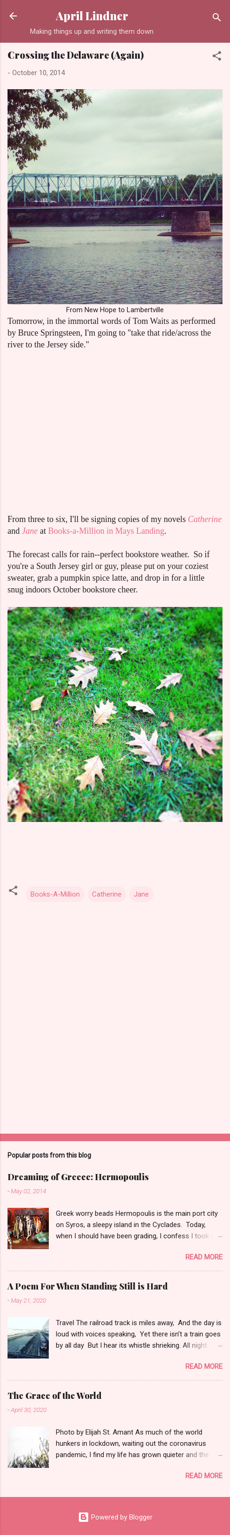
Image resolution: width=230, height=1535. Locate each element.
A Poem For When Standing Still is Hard (88, 1286)
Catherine (205, 519)
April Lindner (92, 15)
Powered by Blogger (115, 1517)
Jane (141, 894)
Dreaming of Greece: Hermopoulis (78, 1176)
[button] (216, 57)
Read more (203, 1257)
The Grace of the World (54, 1395)
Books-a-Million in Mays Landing (106, 531)
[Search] (216, 19)
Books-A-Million (55, 894)
